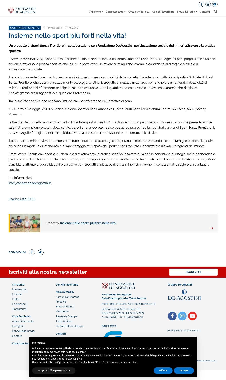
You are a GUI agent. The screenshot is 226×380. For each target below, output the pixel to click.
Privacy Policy (175, 330)
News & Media (186, 11)
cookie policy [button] (79, 352)
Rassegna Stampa (66, 316)
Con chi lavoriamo (163, 11)
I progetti (17, 326)
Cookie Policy (191, 330)
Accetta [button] (183, 370)
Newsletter (62, 311)
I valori (16, 299)
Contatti (205, 11)
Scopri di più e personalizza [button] (54, 370)
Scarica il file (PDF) (22, 199)
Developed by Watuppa (205, 361)
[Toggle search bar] (216, 11)
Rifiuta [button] (163, 370)
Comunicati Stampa (67, 296)
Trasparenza (19, 308)
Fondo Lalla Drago (23, 331)
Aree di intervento (23, 321)
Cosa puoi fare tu (138, 11)
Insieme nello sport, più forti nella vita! (80, 223)
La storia (17, 294)
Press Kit (61, 301)
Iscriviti (193, 272)
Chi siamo (95, 11)
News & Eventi (64, 306)
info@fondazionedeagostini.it (30, 183)
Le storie (17, 335)
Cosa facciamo (115, 11)
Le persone (19, 304)
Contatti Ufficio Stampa (69, 326)
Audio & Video (64, 321)
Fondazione (19, 289)
